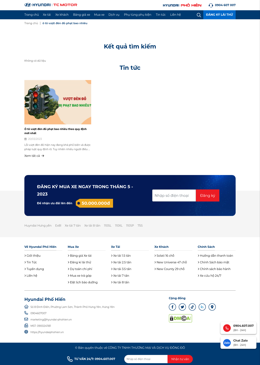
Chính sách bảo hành (214, 269)
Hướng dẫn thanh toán (215, 255)
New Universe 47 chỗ (170, 262)
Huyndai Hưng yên (37, 225)
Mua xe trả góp (80, 275)
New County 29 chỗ (169, 269)
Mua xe (99, 14)
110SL (107, 225)
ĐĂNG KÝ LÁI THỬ (219, 14)
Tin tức (161, 14)
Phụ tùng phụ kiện (137, 14)
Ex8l (58, 225)
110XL (118, 225)
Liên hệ (175, 14)
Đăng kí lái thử (79, 262)
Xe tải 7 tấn (73, 225)
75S (140, 225)
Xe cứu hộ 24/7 (209, 275)
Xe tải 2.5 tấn (121, 262)
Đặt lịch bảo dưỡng (83, 282)
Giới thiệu (32, 255)
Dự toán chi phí (80, 269)
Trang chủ (31, 14)
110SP (130, 225)
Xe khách (61, 14)
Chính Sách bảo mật (213, 262)
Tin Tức (30, 262)
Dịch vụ (114, 14)
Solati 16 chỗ (164, 255)
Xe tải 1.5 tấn (121, 255)
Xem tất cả (34, 156)
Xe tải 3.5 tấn (121, 269)
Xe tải (47, 14)
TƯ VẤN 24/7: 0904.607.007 (91, 359)
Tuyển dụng (34, 269)
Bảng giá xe (81, 14)
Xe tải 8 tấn (92, 225)
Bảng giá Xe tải (80, 255)
